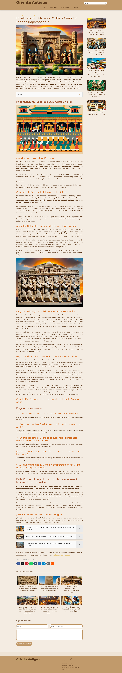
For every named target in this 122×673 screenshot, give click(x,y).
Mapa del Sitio (65, 669)
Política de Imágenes (68, 665)
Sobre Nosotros (64, 8)
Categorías (53, 8)
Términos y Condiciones (68, 661)
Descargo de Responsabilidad (70, 667)
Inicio (45, 8)
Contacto (75, 8)
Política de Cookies (67, 663)
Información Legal (67, 659)
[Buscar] (105, 3)
